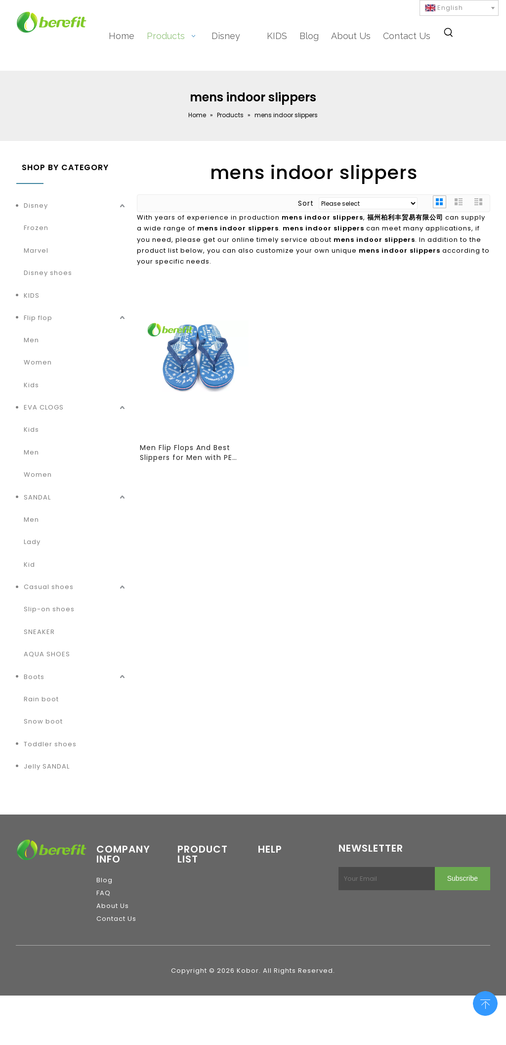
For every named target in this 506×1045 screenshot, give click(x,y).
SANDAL (37, 497)
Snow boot (43, 721)
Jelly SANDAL (47, 766)
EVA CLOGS (44, 407)
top (485, 1002)
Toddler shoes (50, 744)
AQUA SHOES (47, 654)
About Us (112, 905)
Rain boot (41, 699)
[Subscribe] (462, 878)
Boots (34, 677)
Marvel (36, 250)
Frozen (36, 227)
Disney (36, 205)
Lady (32, 541)
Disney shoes (48, 272)
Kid (29, 564)
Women (38, 362)
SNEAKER (39, 631)
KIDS (32, 295)
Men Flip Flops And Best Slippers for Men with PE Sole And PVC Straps (186, 452)
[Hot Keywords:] (449, 34)
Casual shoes (49, 586)
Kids (31, 385)
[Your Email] (384, 878)
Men (31, 340)
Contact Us (116, 918)
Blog (104, 880)
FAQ (103, 893)
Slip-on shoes (49, 609)
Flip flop (38, 317)
